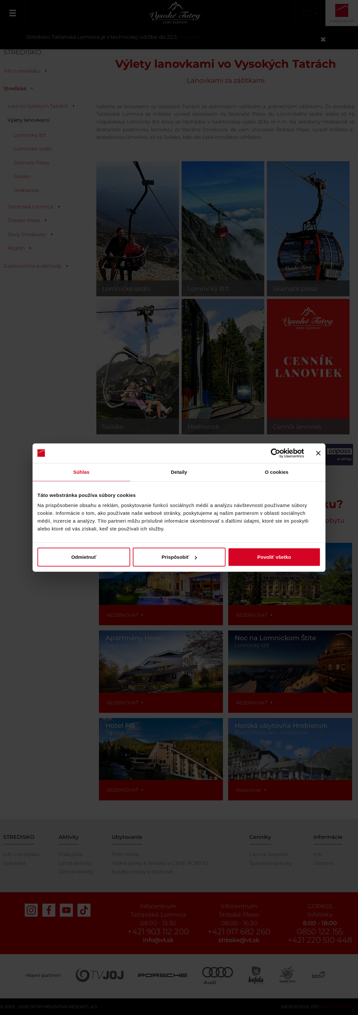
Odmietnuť (83, 557)
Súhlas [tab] (81, 471)
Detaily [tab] (179, 471)
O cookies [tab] (277, 471)
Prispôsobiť (179, 557)
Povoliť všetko (274, 557)
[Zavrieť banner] (318, 453)
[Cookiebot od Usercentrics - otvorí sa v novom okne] (275, 453)
